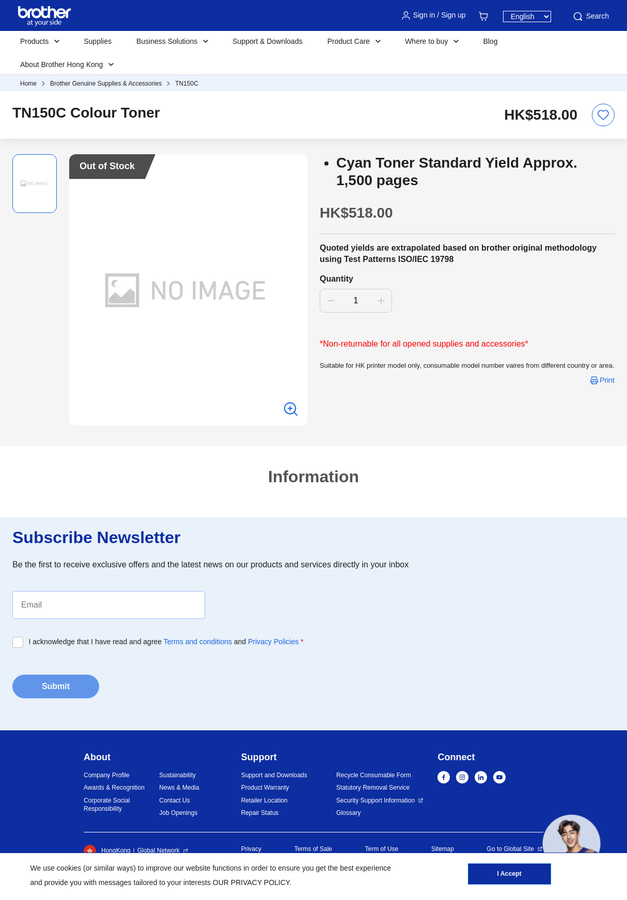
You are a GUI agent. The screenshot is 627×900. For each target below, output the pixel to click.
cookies (69, 868)
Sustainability (177, 775)
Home (28, 83)
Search (590, 16)
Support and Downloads (274, 775)
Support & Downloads (267, 41)
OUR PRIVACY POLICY (251, 882)
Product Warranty (265, 787)
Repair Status (260, 812)
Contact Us (174, 800)
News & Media (179, 787)
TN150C (186, 83)
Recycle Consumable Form (373, 775)
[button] (571, 843)
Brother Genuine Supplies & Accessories (106, 83)
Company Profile (107, 775)
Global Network (158, 850)
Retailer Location (264, 800)
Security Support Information (375, 800)
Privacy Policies (273, 641)
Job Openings (178, 812)
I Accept (509, 874)
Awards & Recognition (114, 787)
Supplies (98, 41)
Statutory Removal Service (373, 787)
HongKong (107, 851)
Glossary (348, 812)
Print (607, 380)
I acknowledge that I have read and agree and (166, 641)
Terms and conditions (198, 641)
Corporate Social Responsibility (107, 805)
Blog (490, 41)
